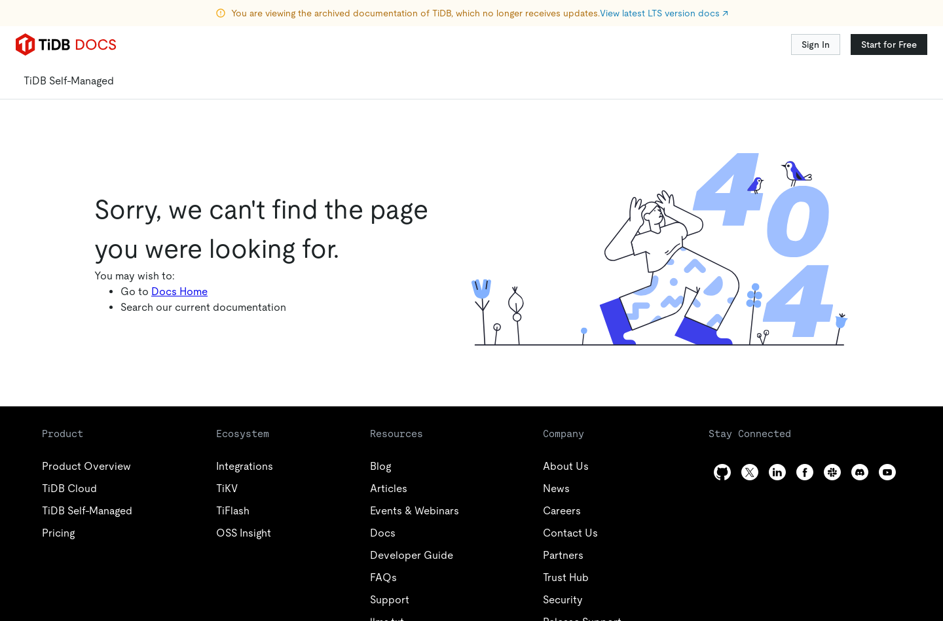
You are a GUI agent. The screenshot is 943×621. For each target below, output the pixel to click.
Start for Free (889, 44)
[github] (722, 472)
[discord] (860, 472)
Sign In (816, 44)
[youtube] (887, 472)
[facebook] (805, 472)
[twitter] (750, 472)
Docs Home (179, 291)
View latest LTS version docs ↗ (664, 13)
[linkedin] (777, 472)
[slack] (832, 472)
